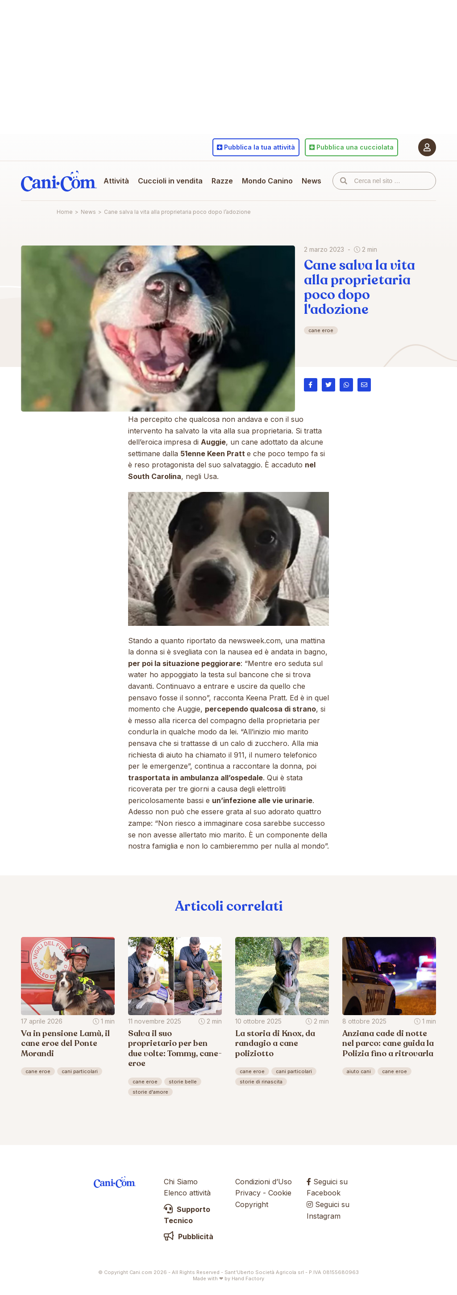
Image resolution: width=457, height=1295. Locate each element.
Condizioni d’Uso (263, 1181)
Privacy (248, 1192)
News (311, 180)
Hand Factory (248, 1278)
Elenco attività (187, 1192)
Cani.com (59, 181)
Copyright (251, 1204)
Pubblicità (188, 1236)
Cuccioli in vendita (170, 180)
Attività (116, 180)
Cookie (279, 1192)
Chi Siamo (181, 1181)
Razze (222, 180)
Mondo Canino (267, 180)
